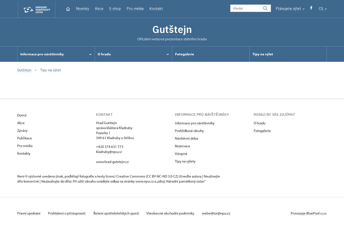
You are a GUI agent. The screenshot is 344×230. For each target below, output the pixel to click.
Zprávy (22, 131)
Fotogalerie (262, 131)
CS (323, 8)
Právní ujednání (29, 214)
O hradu (259, 124)
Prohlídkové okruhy (189, 131)
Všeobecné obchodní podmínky (172, 214)
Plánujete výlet (290, 8)
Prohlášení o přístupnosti (68, 214)
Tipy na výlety (185, 162)
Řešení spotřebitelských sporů (118, 214)
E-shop (115, 8)
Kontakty (23, 154)
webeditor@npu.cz (218, 214)
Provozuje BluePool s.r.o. (309, 214)
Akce (99, 8)
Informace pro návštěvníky (195, 124)
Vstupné (181, 154)
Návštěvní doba (186, 139)
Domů (22, 116)
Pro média (135, 8)
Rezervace (182, 147)
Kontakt (156, 8)
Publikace (24, 139)
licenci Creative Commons (125, 177)
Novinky (82, 8)
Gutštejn (172, 30)
